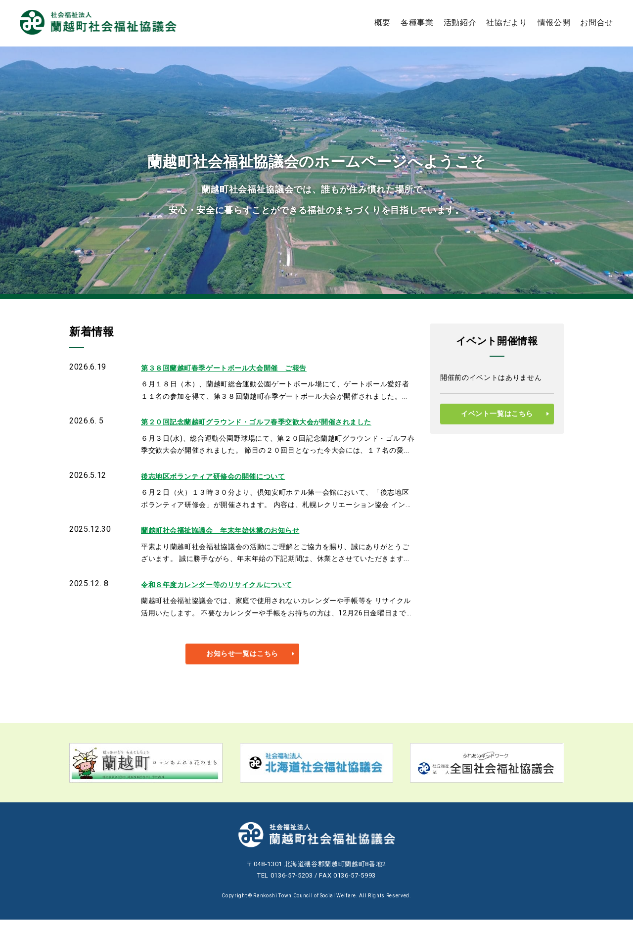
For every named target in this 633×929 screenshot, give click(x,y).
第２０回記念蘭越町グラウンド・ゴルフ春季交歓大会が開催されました (273, 424)
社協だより (506, 22)
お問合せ (596, 22)
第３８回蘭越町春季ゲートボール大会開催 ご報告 (235, 368)
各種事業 (417, 22)
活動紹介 (460, 22)
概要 (382, 22)
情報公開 (554, 22)
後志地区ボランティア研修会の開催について (223, 480)
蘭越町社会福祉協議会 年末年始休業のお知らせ (231, 536)
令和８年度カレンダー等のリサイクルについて (227, 592)
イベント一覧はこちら (497, 414)
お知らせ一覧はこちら (242, 663)
